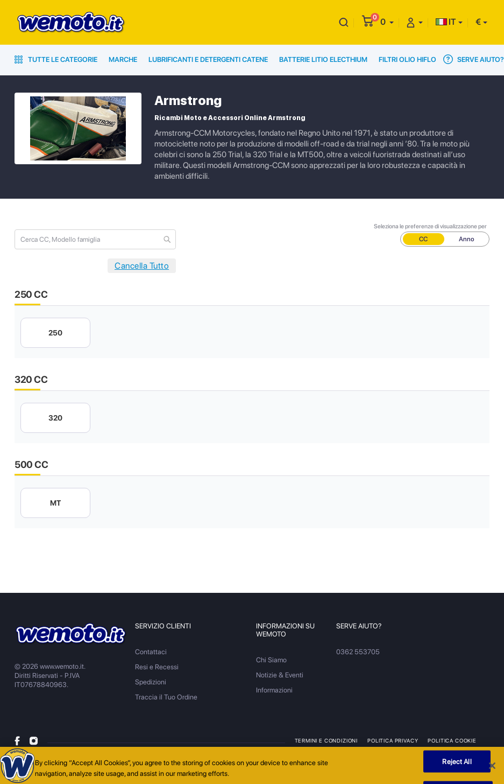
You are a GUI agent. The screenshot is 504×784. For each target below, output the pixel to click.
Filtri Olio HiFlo (407, 59)
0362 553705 (358, 652)
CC (423, 239)
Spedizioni (150, 682)
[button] (387, 22)
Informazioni (274, 690)
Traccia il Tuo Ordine (166, 697)
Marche (123, 59)
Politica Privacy (392, 740)
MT (55, 503)
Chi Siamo (271, 660)
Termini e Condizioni (326, 740)
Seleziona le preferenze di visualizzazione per (430, 226)
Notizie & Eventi (279, 675)
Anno (466, 239)
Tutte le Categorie (56, 59)
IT (446, 22)
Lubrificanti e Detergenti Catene (208, 59)
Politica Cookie (452, 740)
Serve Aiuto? (473, 59)
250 (55, 332)
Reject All (456, 764)
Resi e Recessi (157, 667)
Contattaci (151, 652)
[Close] (492, 768)
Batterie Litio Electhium (323, 59)
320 (55, 418)
